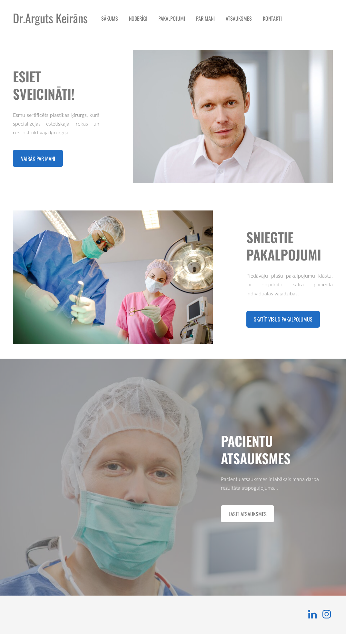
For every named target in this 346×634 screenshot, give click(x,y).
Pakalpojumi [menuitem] (171, 18)
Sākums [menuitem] (109, 18)
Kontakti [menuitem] (272, 18)
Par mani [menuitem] (205, 18)
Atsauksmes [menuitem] (239, 18)
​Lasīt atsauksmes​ (248, 514)
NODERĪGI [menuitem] (138, 18)
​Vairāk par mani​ (38, 158)
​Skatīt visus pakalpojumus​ (283, 319)
